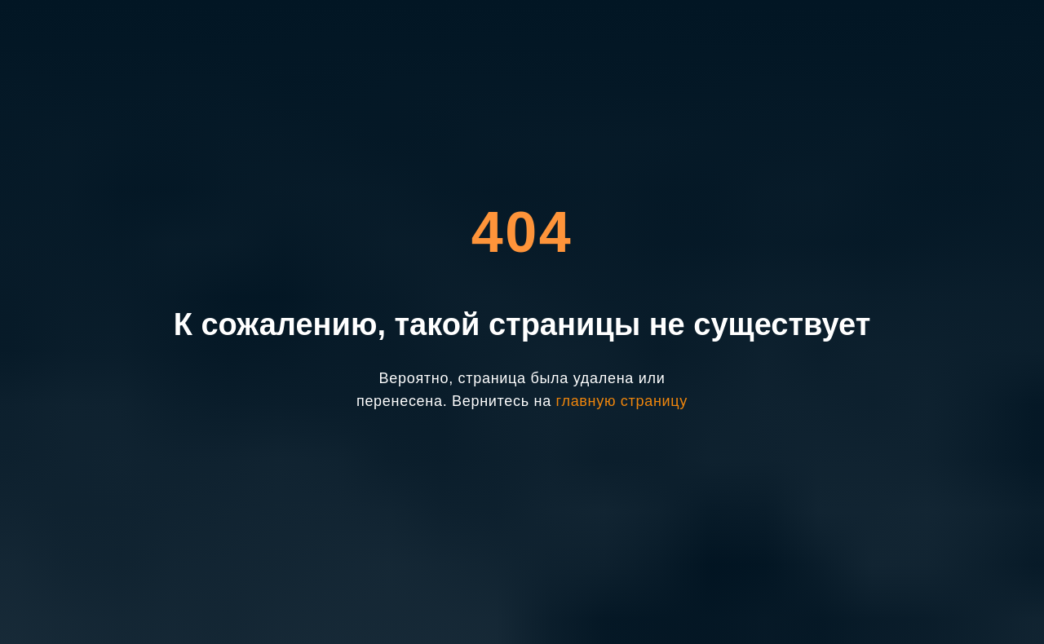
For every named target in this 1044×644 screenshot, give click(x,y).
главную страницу (622, 401)
